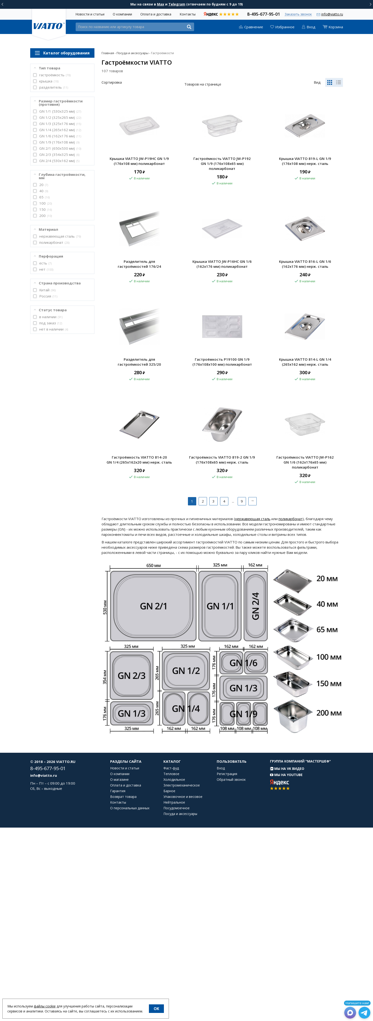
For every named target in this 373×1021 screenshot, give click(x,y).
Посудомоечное (176, 1001)
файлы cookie (45, 1006)
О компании (122, 14)
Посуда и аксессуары (180, 1007)
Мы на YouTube (286, 968)
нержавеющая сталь (252, 712)
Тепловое (171, 967)
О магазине (119, 973)
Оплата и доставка (155, 14)
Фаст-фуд (171, 961)
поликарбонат (291, 712)
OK (156, 1008)
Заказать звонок (298, 14)
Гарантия (117, 984)
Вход (221, 961)
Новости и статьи (89, 14)
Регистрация (227, 967)
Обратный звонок (231, 973)
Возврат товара (123, 990)
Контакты (188, 14)
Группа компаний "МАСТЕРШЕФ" (300, 954)
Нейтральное (174, 995)
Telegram (176, 4)
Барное (169, 984)
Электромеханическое (181, 978)
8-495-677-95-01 (263, 13)
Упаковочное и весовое (182, 990)
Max (160, 4)
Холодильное (174, 973)
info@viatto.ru (332, 14)
